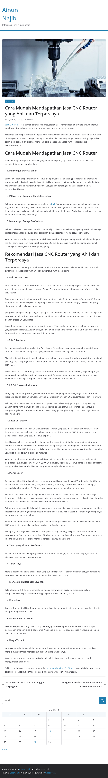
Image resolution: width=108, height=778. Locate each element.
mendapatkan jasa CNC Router (61, 668)
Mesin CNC (10, 101)
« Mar (5, 749)
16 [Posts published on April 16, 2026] (49, 731)
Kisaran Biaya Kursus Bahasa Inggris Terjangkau (23, 684)
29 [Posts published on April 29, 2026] (35, 742)
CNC (53, 204)
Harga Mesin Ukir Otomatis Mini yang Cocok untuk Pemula (84, 684)
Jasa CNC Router (12, 124)
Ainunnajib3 (28, 119)
